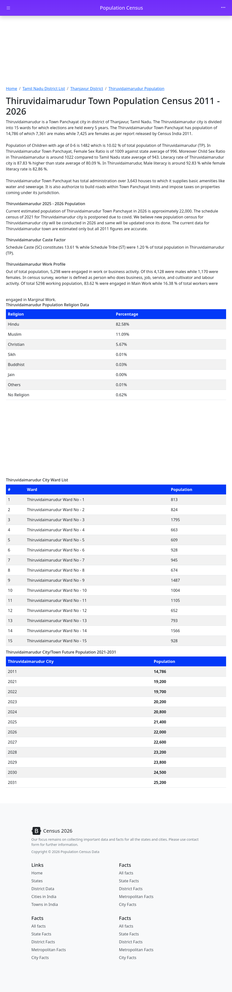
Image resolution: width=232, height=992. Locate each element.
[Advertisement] (116, 52)
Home (11, 88)
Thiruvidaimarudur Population (136, 88)
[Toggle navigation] (223, 8)
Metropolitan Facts (136, 896)
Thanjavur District (86, 88)
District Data (42, 888)
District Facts (131, 888)
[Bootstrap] (52, 831)
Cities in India (43, 896)
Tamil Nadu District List (43, 88)
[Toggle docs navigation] (8, 8)
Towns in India (44, 904)
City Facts (128, 904)
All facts (126, 873)
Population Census (121, 7)
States (37, 881)
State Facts (129, 881)
